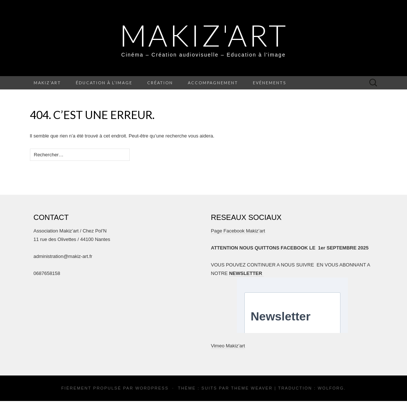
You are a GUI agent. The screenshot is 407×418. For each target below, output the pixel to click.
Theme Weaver (251, 388)
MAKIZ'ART (204, 35)
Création (160, 82)
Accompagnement (213, 82)
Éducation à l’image (104, 82)
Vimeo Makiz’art (228, 346)
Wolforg (331, 388)
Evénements (269, 82)
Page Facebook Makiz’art (238, 231)
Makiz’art (47, 82)
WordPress (152, 388)
